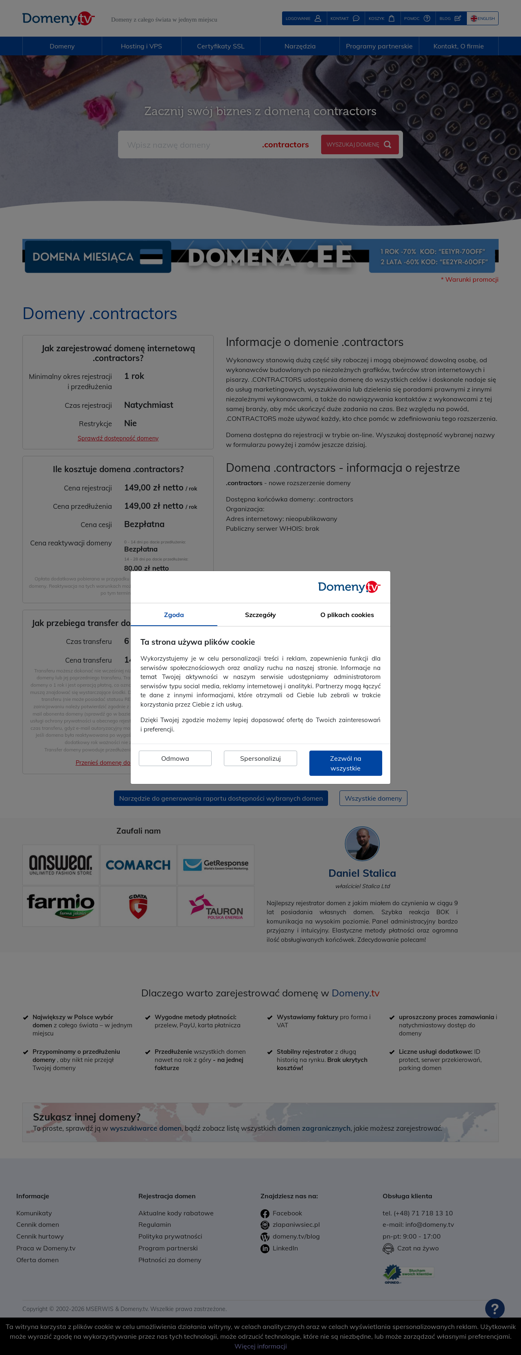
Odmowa (175, 758)
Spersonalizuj (260, 758)
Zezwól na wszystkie (345, 763)
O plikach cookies (347, 615)
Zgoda (174, 615)
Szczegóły (260, 615)
